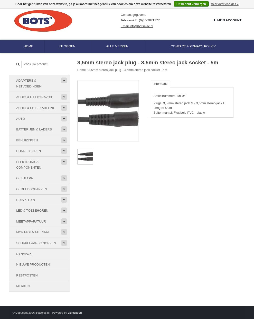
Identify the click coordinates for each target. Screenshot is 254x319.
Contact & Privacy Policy (193, 46)
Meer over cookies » (225, 4)
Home (28, 46)
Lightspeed (75, 312)
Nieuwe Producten (33, 264)
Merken (23, 286)
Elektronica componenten (28, 164)
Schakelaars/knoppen (36, 243)
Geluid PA (24, 178)
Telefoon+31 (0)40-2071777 (140, 20)
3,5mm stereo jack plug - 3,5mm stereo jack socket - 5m (127, 70)
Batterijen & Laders (34, 129)
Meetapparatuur (31, 221)
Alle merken (117, 46)
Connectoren (28, 151)
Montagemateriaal (33, 232)
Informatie (160, 84)
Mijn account (227, 20)
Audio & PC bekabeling (36, 108)
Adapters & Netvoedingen (29, 83)
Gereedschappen (31, 189)
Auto (20, 119)
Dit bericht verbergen (191, 4)
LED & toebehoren (32, 210)
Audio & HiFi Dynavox (34, 97)
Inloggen (67, 46)
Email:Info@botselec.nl (137, 26)
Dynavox (24, 254)
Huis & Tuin (25, 200)
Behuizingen (27, 140)
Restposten (27, 275)
